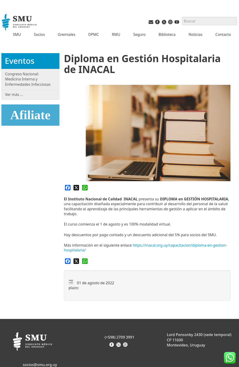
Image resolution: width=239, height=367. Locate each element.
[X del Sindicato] (119, 346)
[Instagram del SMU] (170, 22)
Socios (39, 34)
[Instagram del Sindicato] (126, 346)
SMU (17, 34)
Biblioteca (167, 34)
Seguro (139, 34)
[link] (145, 248)
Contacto (223, 34)
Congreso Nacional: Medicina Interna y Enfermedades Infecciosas (28, 79)
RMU (116, 34)
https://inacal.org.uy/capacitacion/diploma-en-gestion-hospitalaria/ (145, 248)
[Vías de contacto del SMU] (151, 22)
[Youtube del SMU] (177, 22)
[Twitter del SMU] (164, 22)
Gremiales (66, 34)
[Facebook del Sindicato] (112, 346)
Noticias (195, 34)
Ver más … (14, 94)
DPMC (93, 34)
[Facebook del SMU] (157, 22)
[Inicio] (19, 22)
